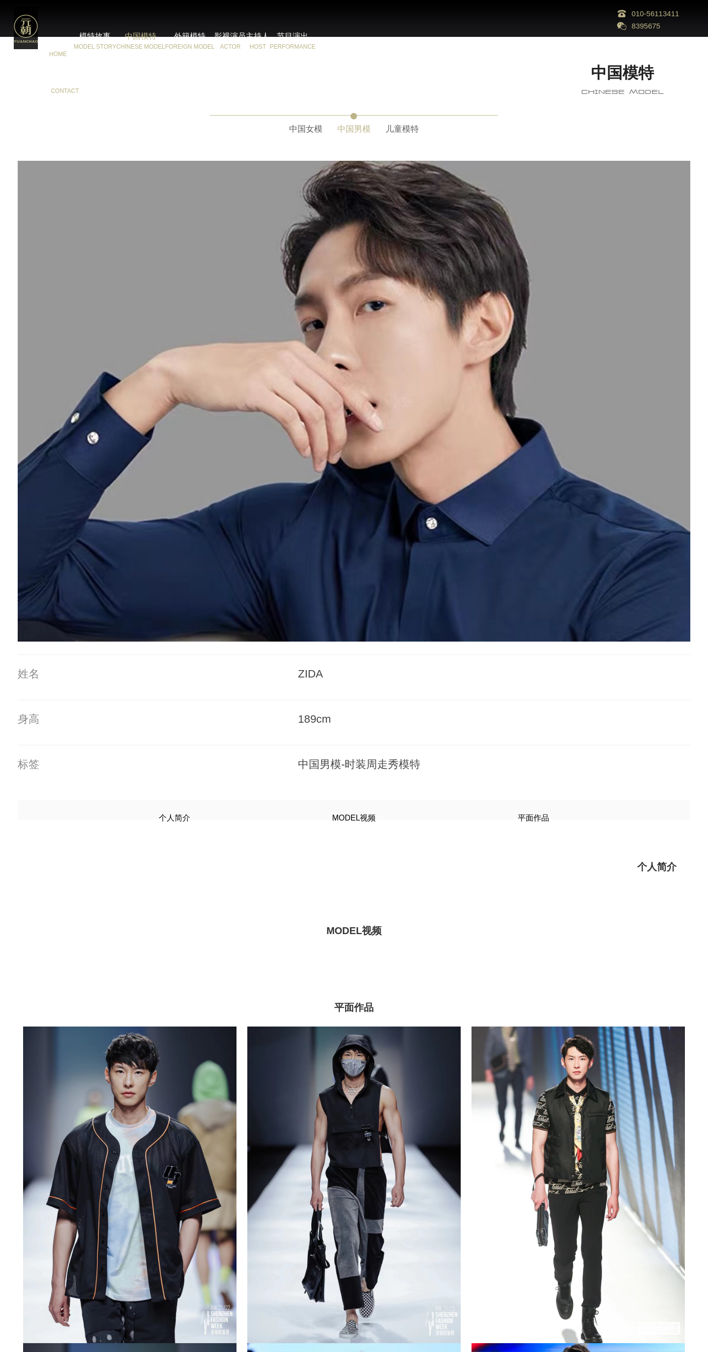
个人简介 (288, 404)
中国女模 (291, 126)
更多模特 (354, 1307)
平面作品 (419, 404)
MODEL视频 (354, 404)
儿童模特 (417, 126)
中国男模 (354, 126)
